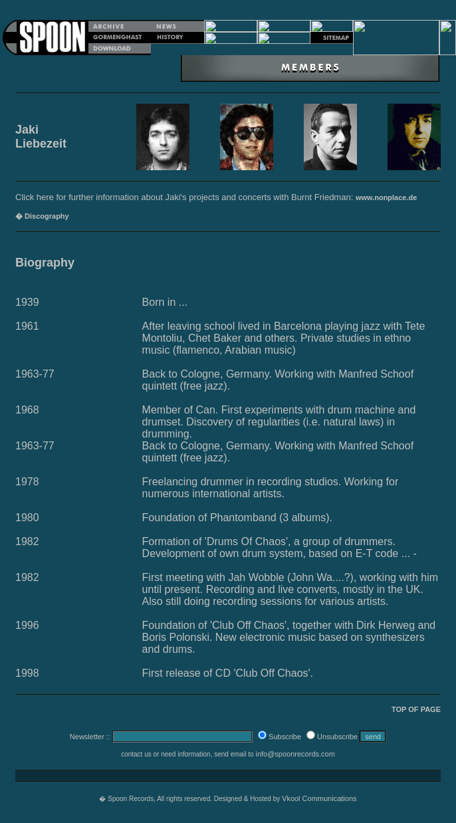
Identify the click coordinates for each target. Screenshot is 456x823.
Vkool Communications (319, 798)
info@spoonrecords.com (294, 754)
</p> (228, 37)
